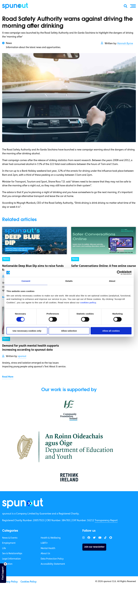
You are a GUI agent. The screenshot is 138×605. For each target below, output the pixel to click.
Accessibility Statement (53, 564)
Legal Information (11, 559)
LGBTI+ (44, 543)
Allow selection (69, 331)
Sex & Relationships (12, 553)
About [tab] (112, 281)
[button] (133, 6)
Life (4, 548)
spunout (22, 356)
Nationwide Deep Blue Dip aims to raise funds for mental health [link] (33, 268)
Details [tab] (69, 281)
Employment (9, 543)
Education (7, 564)
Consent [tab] (26, 281)
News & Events (9, 538)
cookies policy (88, 302)
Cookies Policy (29, 582)
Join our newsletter (94, 547)
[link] (22, 503)
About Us (45, 553)
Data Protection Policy (52, 559)
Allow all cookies (111, 331)
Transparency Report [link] (106, 520)
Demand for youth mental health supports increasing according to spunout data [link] (30, 347)
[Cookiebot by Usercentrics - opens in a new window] (119, 272)
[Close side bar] (5, 564)
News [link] (6, 259)
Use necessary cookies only (27, 331)
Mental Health (48, 548)
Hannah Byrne (125, 43)
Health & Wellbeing (51, 538)
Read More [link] (7, 377)
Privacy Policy (10, 582)
